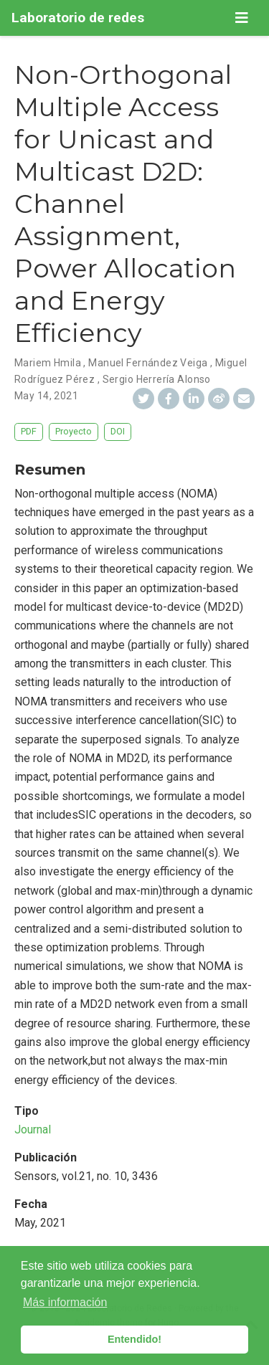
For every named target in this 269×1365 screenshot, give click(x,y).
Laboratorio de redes (77, 17)
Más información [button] (65, 1302)
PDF (29, 431)
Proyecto (73, 431)
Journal (32, 1129)
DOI (117, 431)
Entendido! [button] (134, 1339)
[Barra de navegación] (242, 18)
